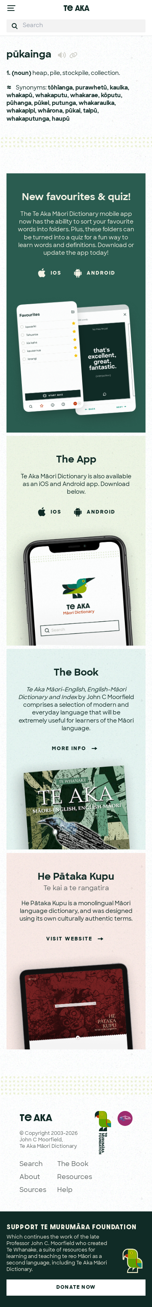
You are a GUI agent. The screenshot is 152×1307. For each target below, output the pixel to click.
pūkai (72, 111)
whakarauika (96, 103)
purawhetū (91, 88)
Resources (74, 1177)
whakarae (84, 96)
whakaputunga (27, 119)
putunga (64, 103)
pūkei (41, 103)
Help (65, 1190)
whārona (50, 111)
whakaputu (51, 96)
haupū (61, 119)
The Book (72, 1164)
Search (31, 1164)
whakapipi (20, 111)
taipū (90, 111)
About (29, 1177)
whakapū (19, 96)
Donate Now (76, 1287)
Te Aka (76, 8)
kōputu (111, 96)
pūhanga (18, 103)
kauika (119, 88)
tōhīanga (60, 88)
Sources (32, 1190)
